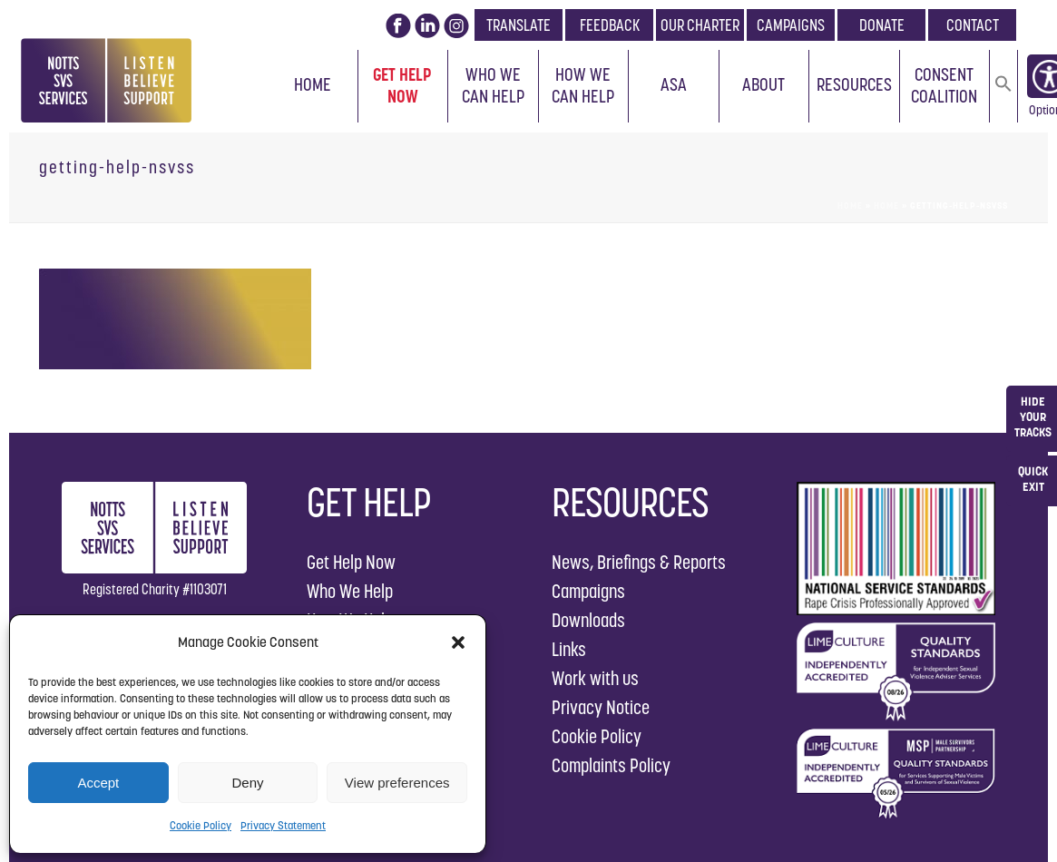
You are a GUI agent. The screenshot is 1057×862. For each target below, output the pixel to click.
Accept (98, 782)
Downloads (588, 620)
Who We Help (350, 591)
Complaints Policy (611, 765)
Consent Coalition (944, 85)
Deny (247, 782)
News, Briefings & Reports (639, 562)
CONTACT (972, 25)
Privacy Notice (601, 707)
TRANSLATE (518, 25)
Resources (854, 84)
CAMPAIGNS (791, 25)
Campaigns (588, 591)
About (763, 84)
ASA (674, 84)
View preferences (397, 782)
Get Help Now (402, 85)
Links (569, 649)
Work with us (595, 678)
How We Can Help (583, 85)
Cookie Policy (200, 825)
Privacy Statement (283, 825)
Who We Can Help (493, 85)
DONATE (882, 25)
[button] (458, 642)
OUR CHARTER (700, 25)
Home (312, 84)
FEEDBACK (610, 25)
